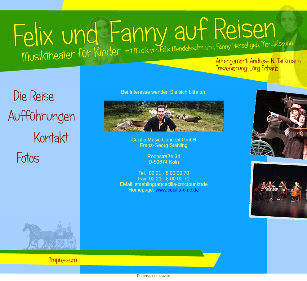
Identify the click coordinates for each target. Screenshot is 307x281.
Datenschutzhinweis (153, 276)
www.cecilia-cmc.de (177, 189)
